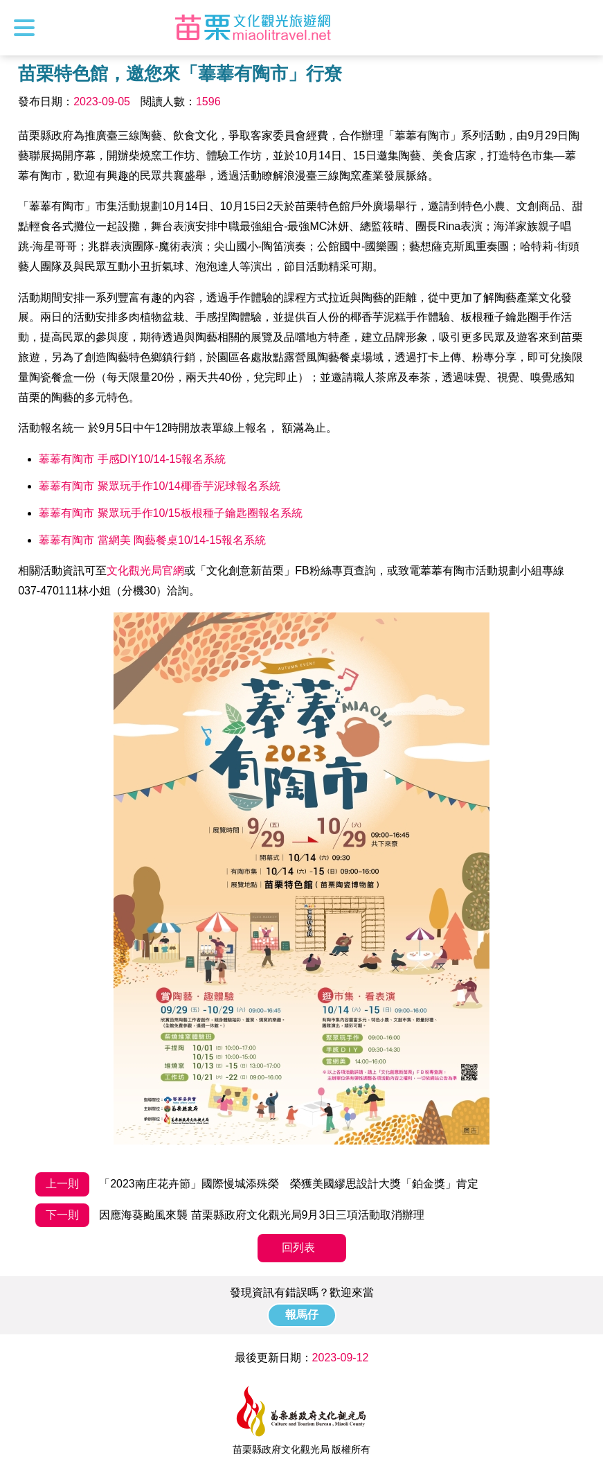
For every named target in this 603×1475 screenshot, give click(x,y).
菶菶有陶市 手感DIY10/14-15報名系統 (132, 459)
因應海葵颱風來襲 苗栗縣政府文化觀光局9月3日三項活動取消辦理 (230, 1215)
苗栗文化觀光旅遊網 (253, 27)
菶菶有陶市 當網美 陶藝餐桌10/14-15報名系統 (152, 540)
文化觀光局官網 (145, 570)
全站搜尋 (580, 28)
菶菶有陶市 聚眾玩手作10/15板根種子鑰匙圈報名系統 (170, 513)
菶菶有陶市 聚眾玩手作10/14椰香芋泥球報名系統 (159, 486)
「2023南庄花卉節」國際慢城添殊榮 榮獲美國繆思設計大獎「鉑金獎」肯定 (256, 1184)
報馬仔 (301, 1315)
